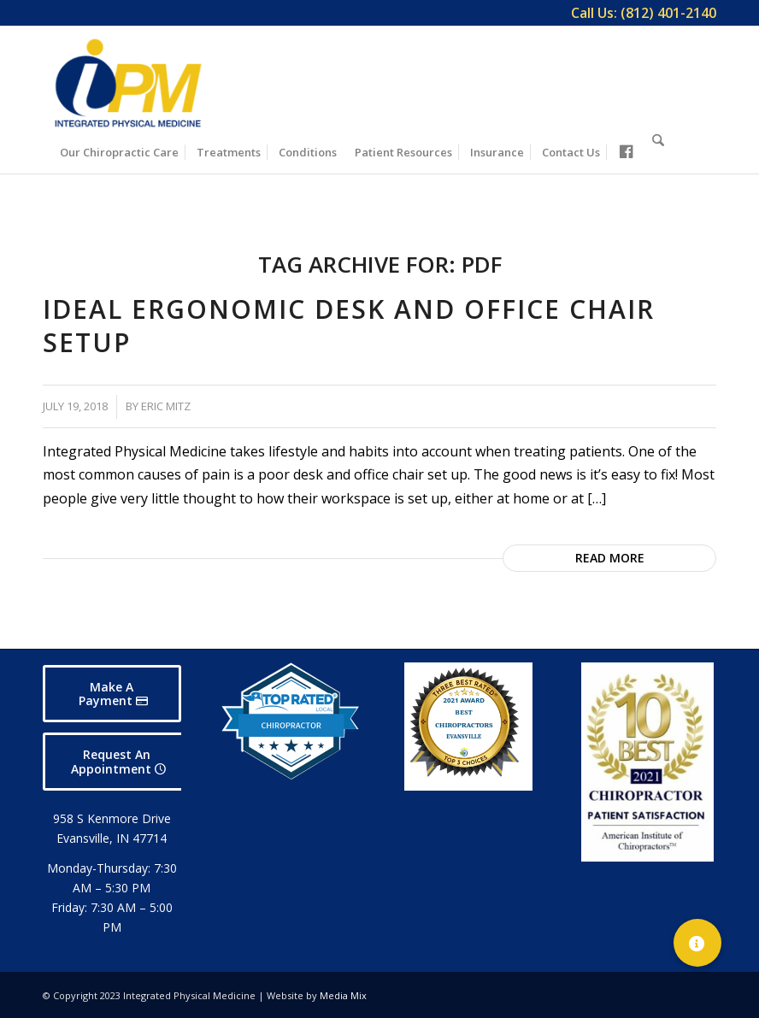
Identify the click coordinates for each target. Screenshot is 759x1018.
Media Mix (343, 995)
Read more (609, 558)
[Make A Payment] (112, 694)
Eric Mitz (166, 406)
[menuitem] (639, 13)
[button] (697, 943)
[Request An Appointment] (117, 762)
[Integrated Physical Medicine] (128, 83)
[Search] (658, 149)
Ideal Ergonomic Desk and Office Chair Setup (349, 325)
